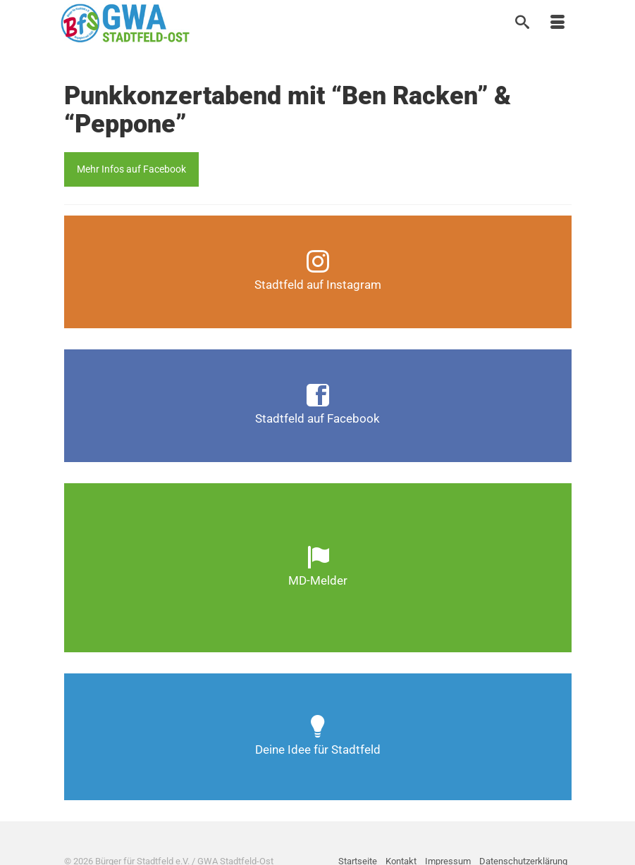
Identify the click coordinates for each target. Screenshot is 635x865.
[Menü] (557, 23)
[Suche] (522, 23)
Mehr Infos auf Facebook (131, 169)
